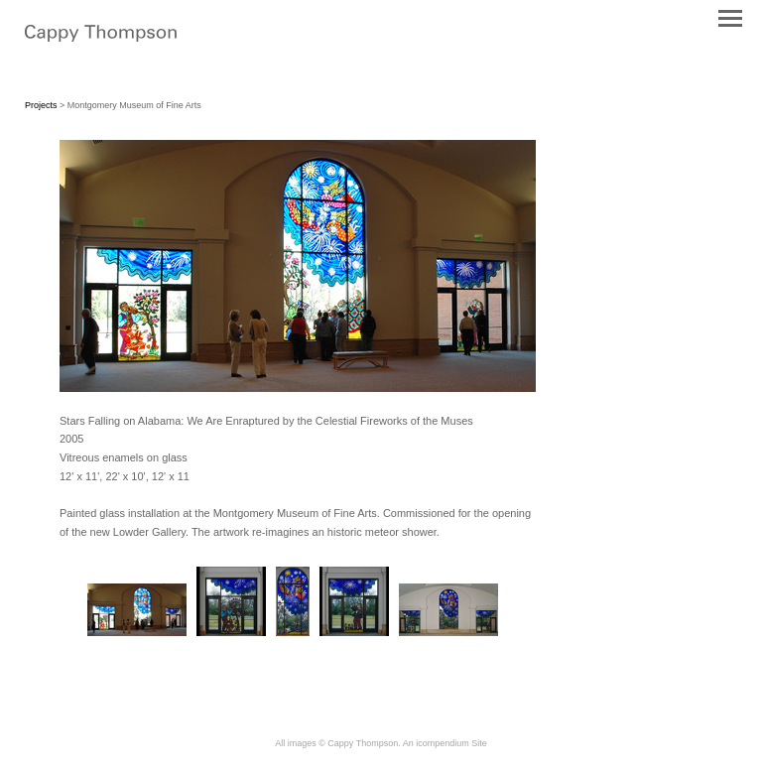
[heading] (101, 38)
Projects (41, 105)
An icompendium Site (445, 743)
